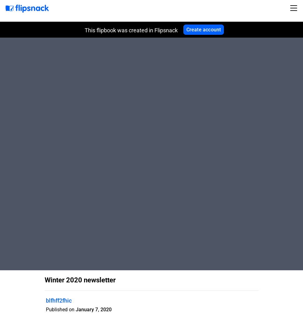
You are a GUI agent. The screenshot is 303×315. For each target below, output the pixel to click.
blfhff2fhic (59, 300)
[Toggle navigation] (294, 8)
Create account (203, 30)
